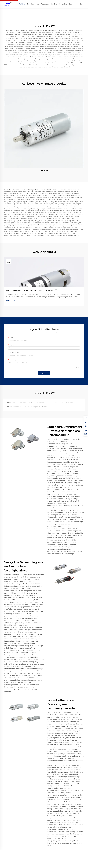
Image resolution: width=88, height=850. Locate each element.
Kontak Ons (63, 4)
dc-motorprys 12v (26, 403)
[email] (85, 430)
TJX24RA (44, 170)
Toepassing (45, 4)
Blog (70, 4)
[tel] (85, 422)
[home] (8, 4)
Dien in (44, 373)
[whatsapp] (85, 426)
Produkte (30, 4)
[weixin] (85, 434)
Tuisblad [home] (22, 4)
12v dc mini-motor (14, 407)
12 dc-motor (11, 403)
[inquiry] (85, 418)
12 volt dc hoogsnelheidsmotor (36, 407)
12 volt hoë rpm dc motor (63, 403)
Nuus (37, 4)
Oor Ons (54, 4)
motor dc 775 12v (43, 403)
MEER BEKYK (10, 300)
